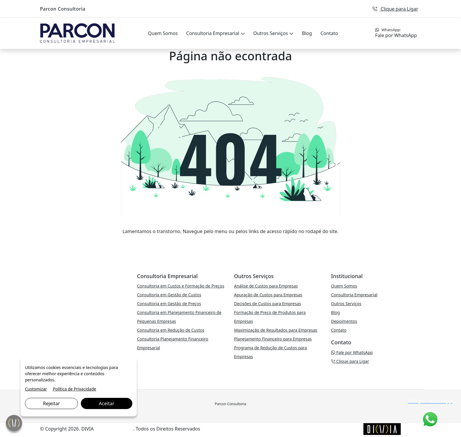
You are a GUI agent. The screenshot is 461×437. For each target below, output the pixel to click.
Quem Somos (163, 33)
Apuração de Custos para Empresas (268, 295)
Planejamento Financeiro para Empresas (273, 339)
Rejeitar (51, 403)
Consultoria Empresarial (213, 33)
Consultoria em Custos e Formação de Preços (180, 286)
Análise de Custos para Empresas (266, 286)
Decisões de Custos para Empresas (267, 303)
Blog (307, 33)
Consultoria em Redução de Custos (170, 330)
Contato (329, 33)
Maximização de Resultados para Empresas (275, 330)
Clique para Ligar (395, 9)
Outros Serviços (271, 33)
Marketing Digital (114, 429)
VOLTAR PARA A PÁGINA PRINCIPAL (230, 243)
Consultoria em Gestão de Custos (169, 295)
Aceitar (106, 403)
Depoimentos (344, 321)
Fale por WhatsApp (396, 33)
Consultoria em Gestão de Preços (169, 303)
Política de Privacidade (74, 389)
